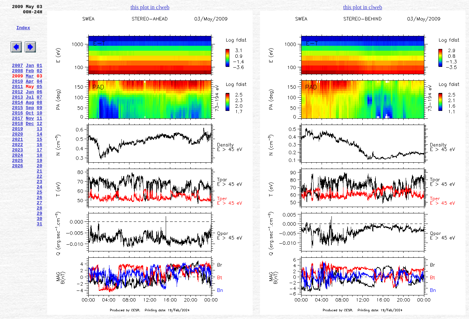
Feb (30, 82)
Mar (30, 88)
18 (39, 183)
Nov (30, 139)
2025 (17, 190)
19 (39, 190)
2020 (17, 158)
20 (39, 196)
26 (39, 234)
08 (39, 120)
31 (39, 266)
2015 (17, 126)
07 (39, 114)
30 (39, 259)
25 (39, 228)
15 (39, 164)
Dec (30, 145)
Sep (30, 126)
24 (39, 221)
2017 (17, 139)
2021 (17, 164)
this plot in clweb (150, 7)
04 (39, 95)
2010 (17, 95)
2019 (17, 152)
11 (39, 139)
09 (39, 126)
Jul (30, 114)
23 (39, 215)
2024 (17, 183)
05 (39, 101)
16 (39, 171)
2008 (17, 82)
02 (39, 82)
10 (39, 133)
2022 (17, 171)
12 (39, 145)
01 (39, 76)
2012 (17, 107)
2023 (17, 177)
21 (39, 202)
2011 (17, 101)
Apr (30, 95)
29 (39, 253)
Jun (30, 107)
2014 (17, 120)
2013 (17, 114)
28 (39, 247)
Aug (30, 120)
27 (39, 240)
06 (39, 107)
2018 (17, 145)
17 (39, 177)
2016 (17, 133)
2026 (17, 196)
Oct (30, 133)
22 (39, 209)
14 (39, 158)
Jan (30, 76)
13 (39, 152)
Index (23, 33)
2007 (17, 76)
